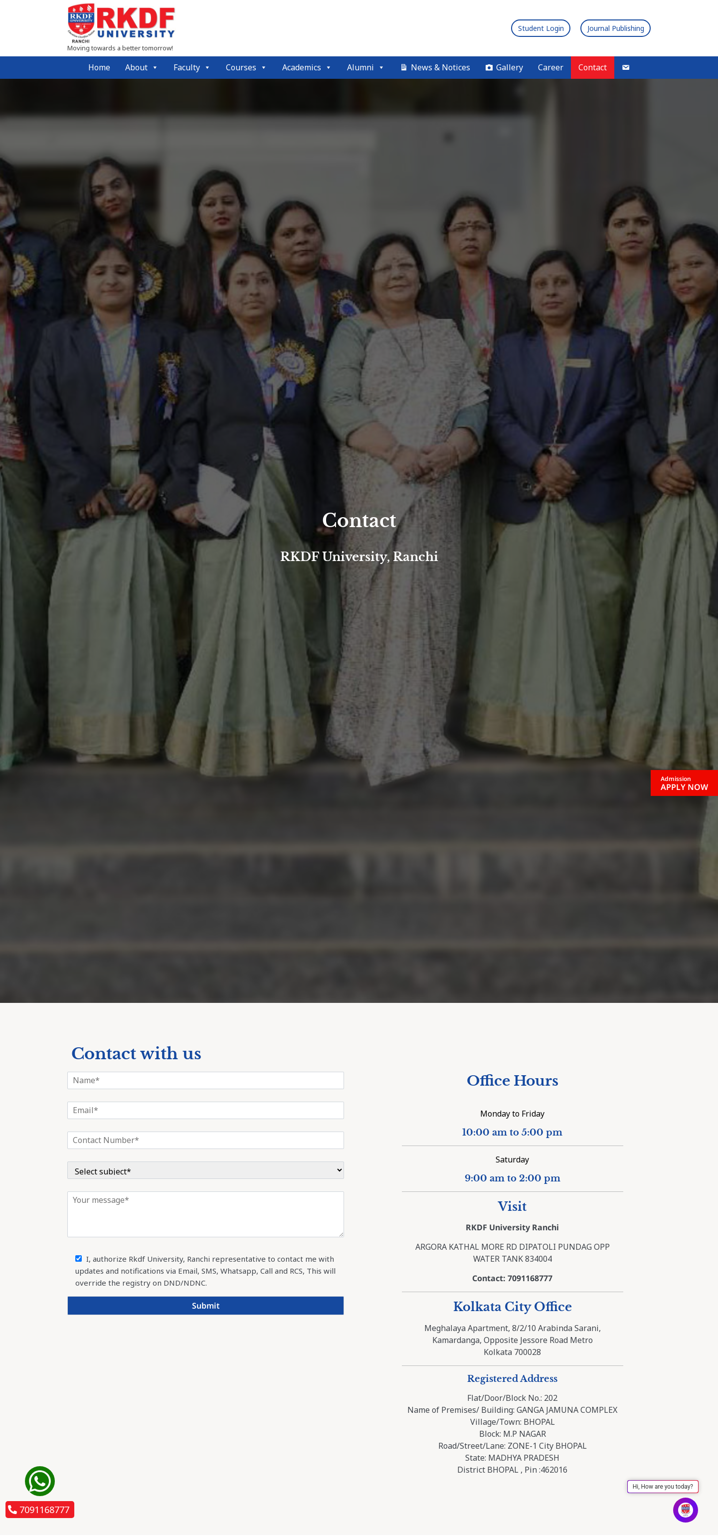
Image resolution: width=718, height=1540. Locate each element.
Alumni (366, 67)
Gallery (509, 67)
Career (550, 67)
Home (99, 67)
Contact (592, 67)
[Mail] (625, 67)
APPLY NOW (684, 783)
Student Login (514, 28)
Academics (307, 67)
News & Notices (440, 67)
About (142, 67)
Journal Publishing (606, 28)
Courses (246, 67)
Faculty (192, 67)
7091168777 (38, 1510)
